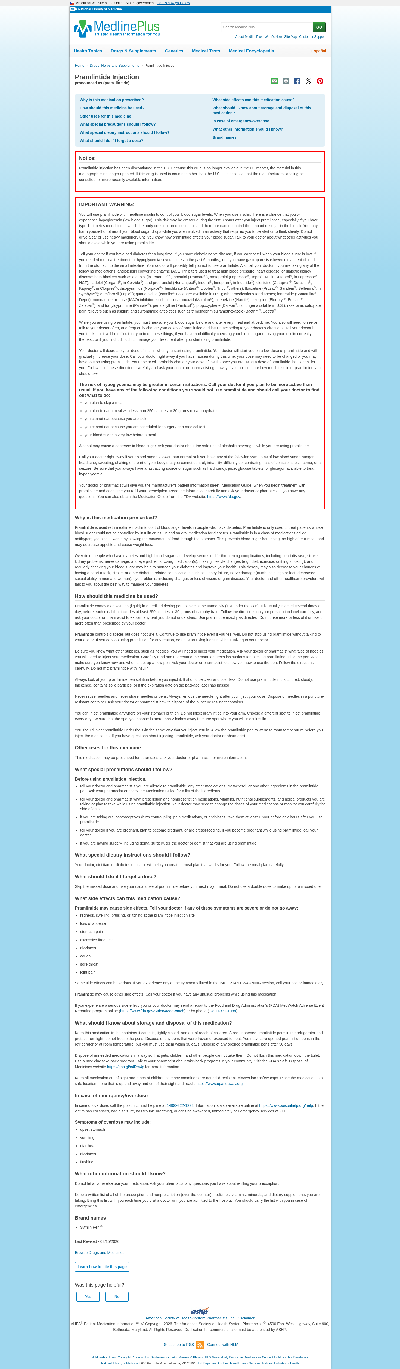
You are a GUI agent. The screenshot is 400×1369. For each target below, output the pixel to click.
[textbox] (267, 27)
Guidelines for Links (164, 1357)
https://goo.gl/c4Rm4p (125, 1067)
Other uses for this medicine (105, 116)
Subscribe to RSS (184, 1345)
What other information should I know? (247, 129)
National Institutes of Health (280, 1363)
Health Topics (88, 51)
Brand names (224, 137)
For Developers (298, 1357)
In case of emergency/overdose (240, 121)
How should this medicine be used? (112, 108)
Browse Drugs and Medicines (99, 1252)
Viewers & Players (191, 1357)
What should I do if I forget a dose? (111, 140)
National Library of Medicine (100, 9)
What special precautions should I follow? (118, 124)
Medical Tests (206, 51)
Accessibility (140, 1357)
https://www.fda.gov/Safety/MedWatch (152, 1011)
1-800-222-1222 (180, 1105)
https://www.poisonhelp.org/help (286, 1105)
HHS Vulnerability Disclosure (224, 1357)
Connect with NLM (222, 1344)
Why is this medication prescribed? (112, 100)
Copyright (124, 1357)
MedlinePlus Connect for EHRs (265, 1357)
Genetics (174, 51)
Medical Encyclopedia (251, 51)
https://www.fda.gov (223, 497)
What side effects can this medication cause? (253, 100)
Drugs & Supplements (133, 51)
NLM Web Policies (104, 1357)
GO (319, 27)
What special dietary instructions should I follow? (124, 132)
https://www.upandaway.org (219, 1083)
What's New (273, 37)
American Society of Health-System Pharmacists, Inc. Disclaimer (200, 1318)
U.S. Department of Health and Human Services (229, 1363)
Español (318, 51)
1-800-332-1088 (222, 1011)
